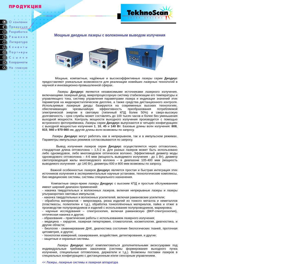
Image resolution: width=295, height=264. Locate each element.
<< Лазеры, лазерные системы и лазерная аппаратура (80, 262)
